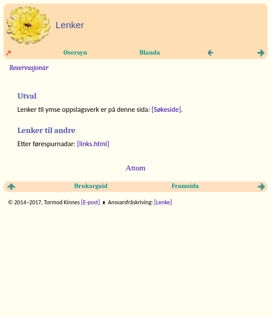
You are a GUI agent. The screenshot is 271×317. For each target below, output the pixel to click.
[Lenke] (163, 202)
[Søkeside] (166, 109)
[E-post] (90, 202)
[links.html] (93, 144)
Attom (135, 167)
